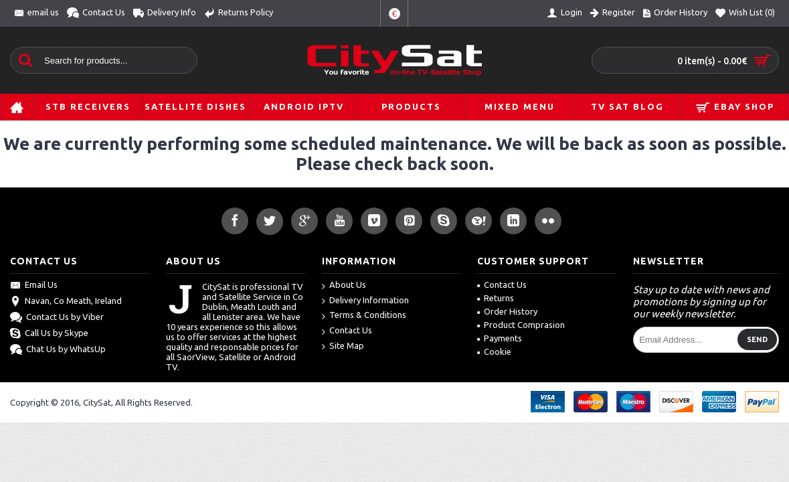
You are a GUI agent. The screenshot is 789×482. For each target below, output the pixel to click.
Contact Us (347, 331)
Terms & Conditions (364, 315)
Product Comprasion (521, 324)
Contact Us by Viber (57, 318)
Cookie (494, 351)
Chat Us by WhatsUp (58, 350)
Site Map (343, 346)
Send (757, 339)
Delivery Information (365, 301)
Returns (495, 298)
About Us (344, 285)
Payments (499, 338)
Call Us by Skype (49, 334)
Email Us (34, 286)
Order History (507, 311)
